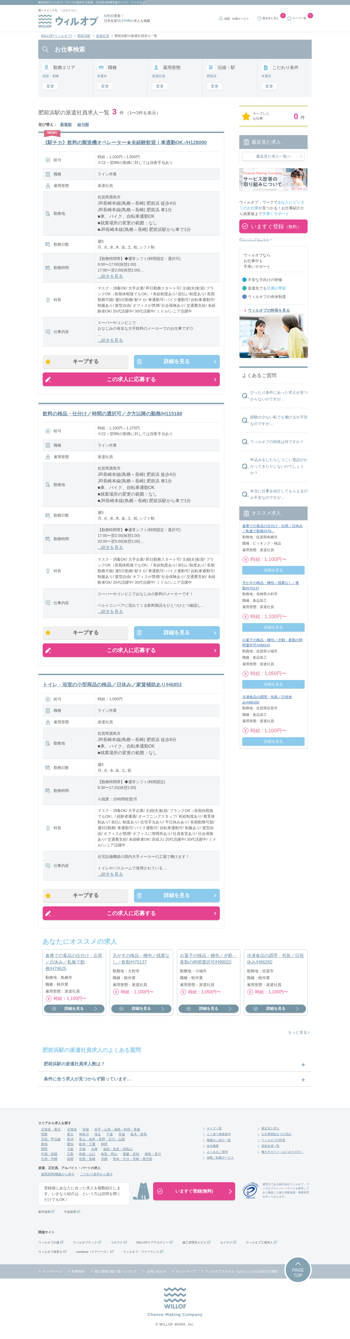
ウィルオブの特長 (273, 1141)
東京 (70, 1135)
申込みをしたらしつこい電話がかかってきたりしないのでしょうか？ (279, 466)
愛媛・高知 (131, 1155)
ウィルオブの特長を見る (269, 310)
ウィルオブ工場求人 (259, 1243)
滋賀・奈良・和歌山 (118, 1150)
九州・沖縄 (49, 1160)
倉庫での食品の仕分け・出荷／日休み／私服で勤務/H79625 (73, 963)
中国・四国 (49, 1155)
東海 (44, 1145)
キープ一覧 (214, 1129)
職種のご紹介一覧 (219, 1141)
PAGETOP (298, 1274)
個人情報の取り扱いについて (115, 1272)
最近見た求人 (270, 1129)
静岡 (104, 1145)
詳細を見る (176, 362)
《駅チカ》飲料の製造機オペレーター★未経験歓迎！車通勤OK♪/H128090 (125, 142)
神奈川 (84, 1135)
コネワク (117, 1243)
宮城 (85, 1130)
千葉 (109, 1135)
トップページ (52, 1272)
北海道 (72, 1130)
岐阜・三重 (87, 1145)
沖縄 (104, 1160)
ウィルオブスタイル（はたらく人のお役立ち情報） (243, 1272)
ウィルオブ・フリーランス (141, 1252)
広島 (70, 1155)
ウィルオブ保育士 (50, 1252)
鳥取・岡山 (109, 1155)
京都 (82, 1150)
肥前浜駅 (84, 36)
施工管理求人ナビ (194, 1243)
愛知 (70, 1145)
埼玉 (97, 1135)
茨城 (121, 1135)
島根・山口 (87, 1155)
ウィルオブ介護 (48, 1243)
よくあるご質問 (217, 1153)
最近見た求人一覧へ (273, 156)
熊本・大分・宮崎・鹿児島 (132, 1160)
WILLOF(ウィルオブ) (56, 36)
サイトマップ (186, 1272)
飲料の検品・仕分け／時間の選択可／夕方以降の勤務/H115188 (112, 414)
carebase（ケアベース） (92, 1252)
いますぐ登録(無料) (194, 1192)
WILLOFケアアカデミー (152, 1243)
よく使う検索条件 (219, 1135)
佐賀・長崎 (87, 1160)
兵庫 (94, 1150)
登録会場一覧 (270, 1147)
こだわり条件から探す (96, 1175)
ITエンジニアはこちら (254, 239)
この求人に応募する (131, 380)
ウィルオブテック (85, 1243)
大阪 (70, 1150)
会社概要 (213, 1147)
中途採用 (70, 1212)
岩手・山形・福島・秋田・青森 (117, 1130)
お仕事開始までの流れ (276, 1135)
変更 (50, 86)
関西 (44, 1150)
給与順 (83, 124)
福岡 (70, 1160)
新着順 (66, 124)
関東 (44, 1135)
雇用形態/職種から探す (58, 1175)
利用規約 (78, 1272)
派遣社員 (102, 36)
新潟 (70, 1140)
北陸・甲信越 (51, 1140)
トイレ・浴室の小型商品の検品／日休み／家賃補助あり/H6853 (112, 685)
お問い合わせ (156, 1272)
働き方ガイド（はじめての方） (282, 1153)
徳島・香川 (153, 1155)
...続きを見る (110, 276)
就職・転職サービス (236, 18)
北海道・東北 (51, 1130)
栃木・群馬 (138, 1135)
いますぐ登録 (276, 226)
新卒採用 (44, 1212)
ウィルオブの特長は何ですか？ (277, 441)
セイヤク (226, 1243)
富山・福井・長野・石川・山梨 (102, 1140)
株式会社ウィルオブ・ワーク (56, 2)
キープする (86, 362)
